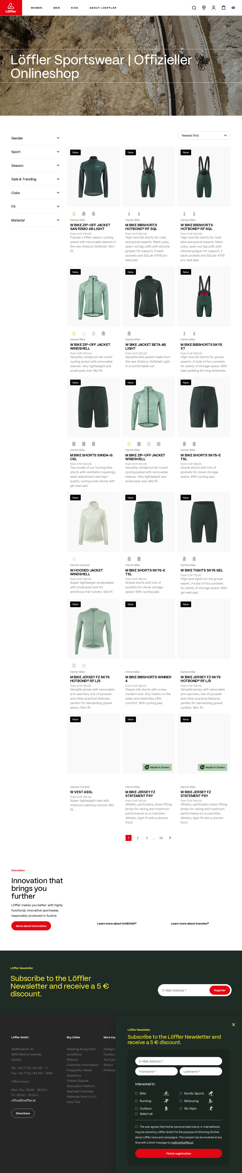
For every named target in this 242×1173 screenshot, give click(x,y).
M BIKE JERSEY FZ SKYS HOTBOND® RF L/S (90, 679)
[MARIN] (158, 444)
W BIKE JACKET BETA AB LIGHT (145, 346)
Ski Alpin (199, 1108)
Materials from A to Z (82, 1096)
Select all (146, 1113)
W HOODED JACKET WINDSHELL (86, 572)
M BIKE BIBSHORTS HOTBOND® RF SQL (141, 227)
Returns (72, 1059)
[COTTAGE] (93, 333)
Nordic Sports (199, 1093)
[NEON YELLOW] (74, 214)
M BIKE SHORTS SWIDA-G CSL (91, 457)
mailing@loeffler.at (182, 1142)
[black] (84, 214)
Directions (23, 1113)
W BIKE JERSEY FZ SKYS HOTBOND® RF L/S (200, 679)
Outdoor (155, 1108)
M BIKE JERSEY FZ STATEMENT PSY (140, 794)
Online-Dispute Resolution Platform (81, 1083)
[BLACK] (184, 444)
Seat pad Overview (80, 1091)
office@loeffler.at (23, 1100)
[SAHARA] (84, 665)
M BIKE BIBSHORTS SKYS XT (201, 346)
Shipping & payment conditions (81, 1052)
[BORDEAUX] (194, 665)
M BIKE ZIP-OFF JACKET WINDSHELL (145, 457)
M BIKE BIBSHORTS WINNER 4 (148, 679)
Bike (155, 1093)
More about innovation (31, 926)
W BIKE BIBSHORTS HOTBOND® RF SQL (197, 227)
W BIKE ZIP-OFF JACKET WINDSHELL (90, 346)
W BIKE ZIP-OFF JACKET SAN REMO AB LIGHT (90, 227)
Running (155, 1101)
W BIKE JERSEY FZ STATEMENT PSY (196, 794)
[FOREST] (93, 214)
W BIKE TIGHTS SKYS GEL (202, 570)
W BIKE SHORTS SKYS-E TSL (201, 457)
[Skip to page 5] (154, 838)
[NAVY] (93, 444)
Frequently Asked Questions (79, 1073)
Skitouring (199, 1101)
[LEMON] (74, 333)
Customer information (82, 1064)
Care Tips (73, 1101)
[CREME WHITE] (84, 333)
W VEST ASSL (81, 792)
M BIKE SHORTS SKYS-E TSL (145, 572)
